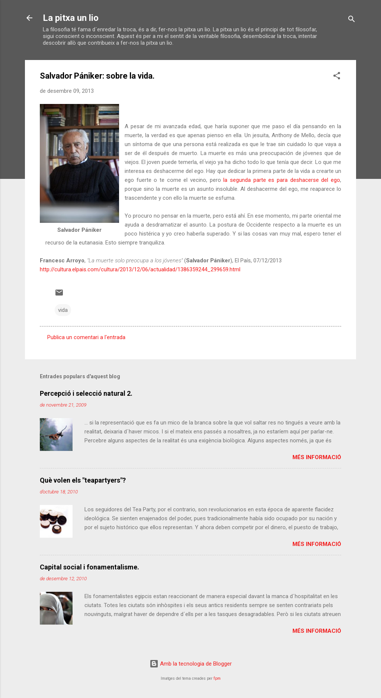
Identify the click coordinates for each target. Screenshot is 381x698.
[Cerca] (351, 20)
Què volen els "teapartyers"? (83, 480)
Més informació (316, 457)
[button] (336, 77)
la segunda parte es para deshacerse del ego (281, 180)
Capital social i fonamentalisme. (89, 567)
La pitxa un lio (71, 18)
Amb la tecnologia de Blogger (191, 663)
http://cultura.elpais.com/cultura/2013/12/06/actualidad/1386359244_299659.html (140, 269)
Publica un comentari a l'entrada (86, 337)
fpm (217, 678)
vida (63, 310)
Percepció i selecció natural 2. (86, 393)
